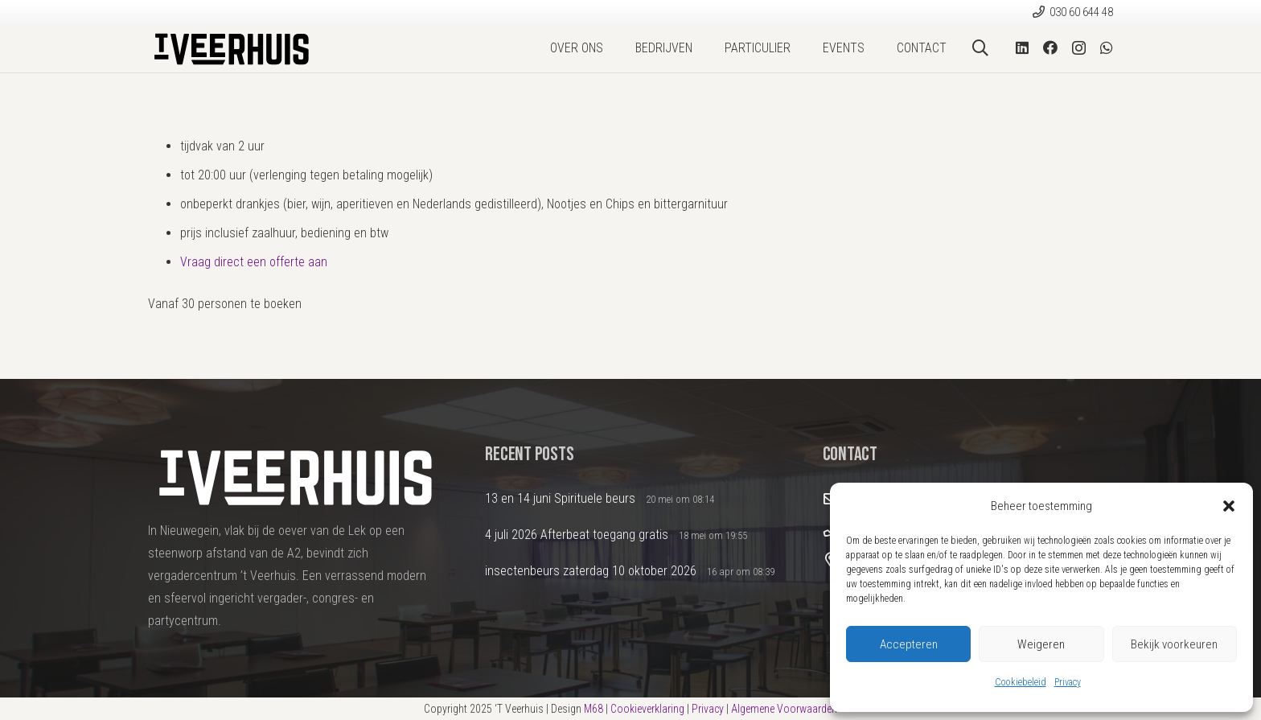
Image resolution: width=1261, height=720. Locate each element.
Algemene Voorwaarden (784, 708)
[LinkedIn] (1022, 47)
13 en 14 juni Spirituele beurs (560, 498)
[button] (1229, 506)
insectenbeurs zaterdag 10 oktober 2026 (590, 570)
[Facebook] (1050, 47)
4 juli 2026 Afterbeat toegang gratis (576, 534)
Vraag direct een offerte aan (253, 261)
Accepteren (909, 644)
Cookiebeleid (1020, 682)
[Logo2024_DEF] (230, 48)
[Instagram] (1079, 48)
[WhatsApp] (1106, 47)
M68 (593, 708)
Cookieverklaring (647, 708)
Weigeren (1041, 644)
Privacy (1067, 682)
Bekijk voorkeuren (1174, 644)
